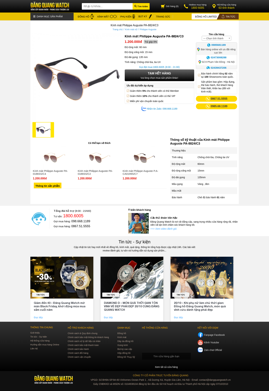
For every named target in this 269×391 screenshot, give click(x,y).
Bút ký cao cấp (124, 349)
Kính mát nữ (131, 29)
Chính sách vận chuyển (79, 357)
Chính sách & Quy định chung (82, 333)
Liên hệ (34, 348)
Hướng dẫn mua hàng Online (44, 344)
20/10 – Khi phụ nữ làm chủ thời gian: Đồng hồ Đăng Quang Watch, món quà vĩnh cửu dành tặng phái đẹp (200, 306)
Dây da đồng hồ (125, 341)
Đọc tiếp (38, 317)
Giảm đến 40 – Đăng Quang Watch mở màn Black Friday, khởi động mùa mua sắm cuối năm (59, 306)
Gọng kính (122, 345)
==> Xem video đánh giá (163, 228)
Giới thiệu (35, 332)
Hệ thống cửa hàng (40, 340)
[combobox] (216, 38)
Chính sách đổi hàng (78, 353)
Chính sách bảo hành (78, 349)
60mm (201, 163)
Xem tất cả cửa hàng (166, 366)
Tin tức (40, 294)
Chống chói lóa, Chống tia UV (213, 157)
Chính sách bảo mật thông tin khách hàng (88, 337)
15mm (201, 170)
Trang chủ (118, 29)
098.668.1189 (80, 221)
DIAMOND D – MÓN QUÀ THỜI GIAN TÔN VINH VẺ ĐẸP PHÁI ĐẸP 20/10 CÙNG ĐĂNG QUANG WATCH (131, 306)
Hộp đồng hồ (124, 353)
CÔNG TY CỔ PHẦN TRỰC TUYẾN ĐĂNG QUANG (160, 375)
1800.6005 (158, 67)
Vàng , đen (203, 183)
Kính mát (121, 337)
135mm (202, 177)
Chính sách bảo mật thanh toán (83, 345)
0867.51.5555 (80, 226)
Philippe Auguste (148, 29)
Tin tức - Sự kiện (134, 241)
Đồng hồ (121, 333)
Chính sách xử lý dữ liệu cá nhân (84, 341)
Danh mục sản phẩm (48, 16)
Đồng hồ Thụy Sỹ (126, 357)
